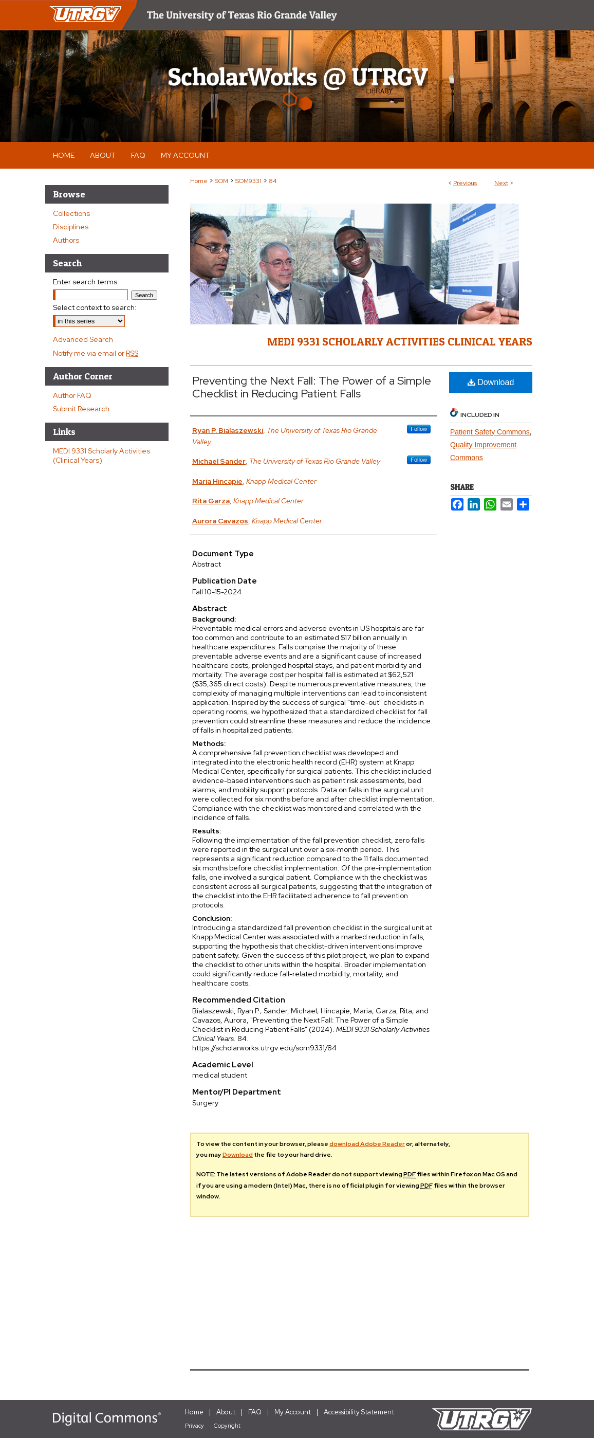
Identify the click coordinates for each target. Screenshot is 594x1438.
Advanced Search (83, 339)
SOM (221, 181)
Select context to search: (95, 307)
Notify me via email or (95, 353)
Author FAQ (72, 395)
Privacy (194, 1425)
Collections (71, 213)
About (225, 1412)
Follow (419, 429)
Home (199, 181)
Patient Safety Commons (490, 432)
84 (272, 181)
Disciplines (70, 226)
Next (501, 183)
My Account (292, 1412)
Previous (465, 183)
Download (491, 382)
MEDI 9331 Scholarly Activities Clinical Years (399, 341)
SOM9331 (248, 181)
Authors (66, 240)
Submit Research (81, 408)
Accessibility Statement (359, 1412)
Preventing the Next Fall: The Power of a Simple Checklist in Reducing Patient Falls (311, 387)
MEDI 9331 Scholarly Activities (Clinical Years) (101, 455)
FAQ (255, 1412)
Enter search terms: (86, 281)
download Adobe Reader (367, 1144)
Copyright (227, 1425)
